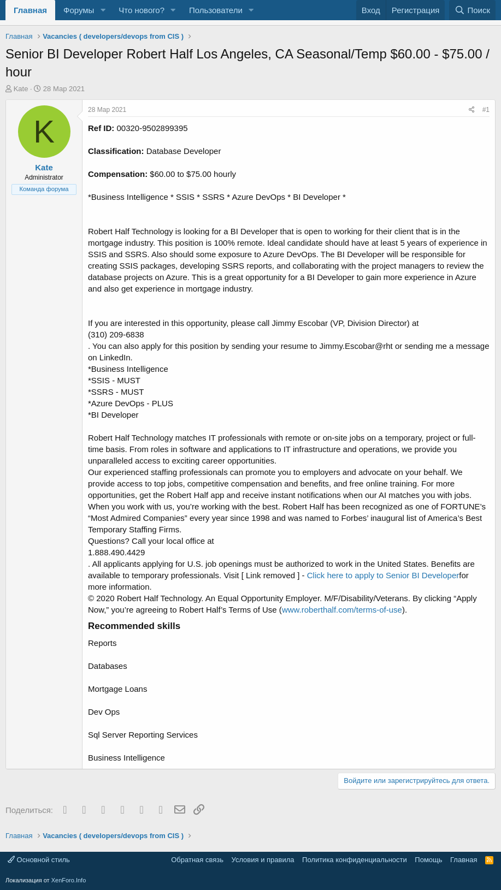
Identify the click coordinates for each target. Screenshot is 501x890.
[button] (102, 10)
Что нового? (141, 10)
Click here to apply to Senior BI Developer (383, 575)
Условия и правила (263, 860)
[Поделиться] (472, 110)
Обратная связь (197, 860)
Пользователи (216, 10)
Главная (30, 10)
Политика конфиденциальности (354, 860)
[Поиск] (472, 10)
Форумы (78, 10)
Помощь (428, 860)
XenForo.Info (68, 880)
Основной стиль (39, 860)
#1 (486, 110)
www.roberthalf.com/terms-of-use (342, 609)
